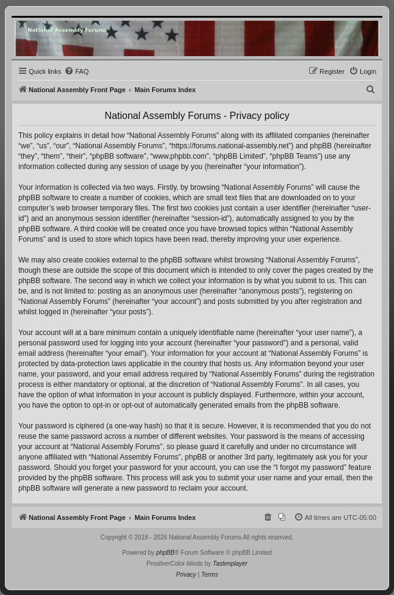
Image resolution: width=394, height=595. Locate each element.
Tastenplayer (230, 563)
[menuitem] (76, 71)
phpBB (165, 552)
